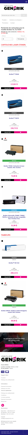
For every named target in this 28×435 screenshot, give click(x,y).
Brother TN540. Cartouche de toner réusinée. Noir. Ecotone (14, 166)
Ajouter (8, 88)
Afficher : (4, 36)
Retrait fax (3, 401)
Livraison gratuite (5, 397)
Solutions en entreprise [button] (15, 20)
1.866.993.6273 (11, 411)
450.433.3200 (10, 414)
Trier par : (23, 36)
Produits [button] (4, 20)
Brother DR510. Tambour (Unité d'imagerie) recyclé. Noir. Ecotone (14, 311)
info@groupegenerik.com (7, 418)
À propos (3, 377)
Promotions (5, 23)
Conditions (3, 395)
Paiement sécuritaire (6, 386)
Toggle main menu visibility (26, 1)
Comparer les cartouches (14, 345)
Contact (12, 23)
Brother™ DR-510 (14, 263)
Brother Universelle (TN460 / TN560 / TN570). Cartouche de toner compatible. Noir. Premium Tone (14, 217)
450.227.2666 (11, 412)
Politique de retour (5, 388)
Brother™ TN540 (14, 74)
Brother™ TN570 (14, 118)
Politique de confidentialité (7, 379)
